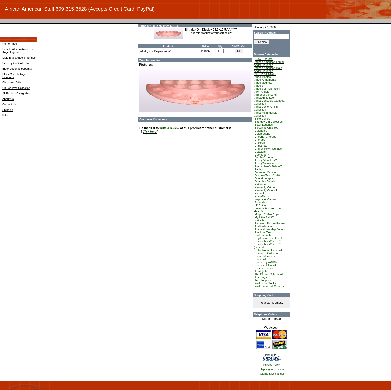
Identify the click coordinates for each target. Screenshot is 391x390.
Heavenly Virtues (265, 187)
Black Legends (264, 124)
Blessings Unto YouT (267, 127)
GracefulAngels (264, 178)
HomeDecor (262, 196)
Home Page (9, 43)
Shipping (7, 109)
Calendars (261, 130)
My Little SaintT (264, 217)
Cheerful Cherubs (265, 136)
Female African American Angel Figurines (17, 51)
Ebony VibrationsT (266, 160)
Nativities (260, 220)
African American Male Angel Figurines (268, 69)
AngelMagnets (263, 82)
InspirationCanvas (266, 199)
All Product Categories (16, 93)
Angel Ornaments (265, 79)
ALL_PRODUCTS (265, 73)
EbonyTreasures (265, 163)
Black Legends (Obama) (17, 68)
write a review (169, 128)
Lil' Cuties (260, 205)
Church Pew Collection (16, 87)
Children (260, 142)
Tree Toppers (263, 280)
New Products (264, 58)
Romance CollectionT (268, 253)
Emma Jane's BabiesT (268, 166)
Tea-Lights (261, 271)
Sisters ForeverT (265, 268)
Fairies (259, 169)
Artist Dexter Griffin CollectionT (266, 108)
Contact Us (9, 104)
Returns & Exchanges (271, 373)
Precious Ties (263, 232)
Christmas (261, 145)
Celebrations (262, 133)
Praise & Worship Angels (270, 229)
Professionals (263, 235)
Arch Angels (261, 91)
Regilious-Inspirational (268, 238)
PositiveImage (263, 226)
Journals (260, 202)
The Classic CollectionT (269, 274)
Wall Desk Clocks (265, 283)
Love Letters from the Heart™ (267, 210)
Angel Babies (262, 76)
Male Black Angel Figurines (19, 57)
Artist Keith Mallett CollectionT (265, 114)
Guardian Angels (265, 181)
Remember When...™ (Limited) (267, 246)
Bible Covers (262, 118)
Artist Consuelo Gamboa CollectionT (269, 102)
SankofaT (260, 259)
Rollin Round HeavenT (268, 250)
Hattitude (260, 184)
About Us (8, 98)
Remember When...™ (268, 241)
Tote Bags (261, 277)
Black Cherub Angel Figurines (14, 75)
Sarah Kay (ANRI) (266, 262)
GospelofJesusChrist (267, 175)
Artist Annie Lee (264, 97)
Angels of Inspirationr (267, 88)
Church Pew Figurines (268, 148)
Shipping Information (271, 369)
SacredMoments (265, 256)
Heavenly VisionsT (266, 190)
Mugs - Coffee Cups (267, 214)
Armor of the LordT (265, 94)
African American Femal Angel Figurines (269, 63)
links (5, 115)
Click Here (149, 131)
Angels (258, 85)
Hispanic (260, 193)
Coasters (260, 151)
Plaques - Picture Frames (270, 223)
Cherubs (260, 139)
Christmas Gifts (11, 82)
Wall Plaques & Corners (269, 286)
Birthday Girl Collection (16, 63)
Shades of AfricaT (265, 265)
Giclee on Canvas (265, 172)
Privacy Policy (271, 364)
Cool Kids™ (262, 154)
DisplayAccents (264, 157)
